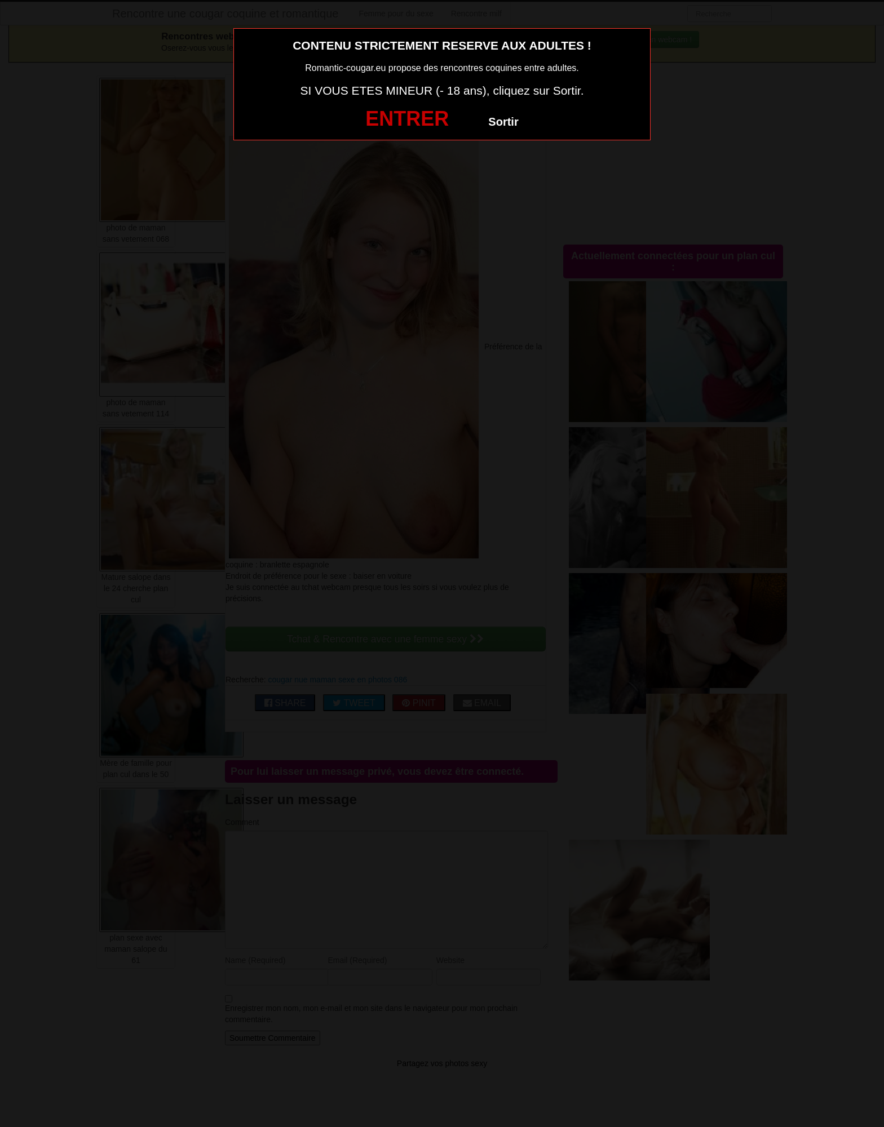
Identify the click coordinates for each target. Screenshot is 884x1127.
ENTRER (407, 118)
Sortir (503, 122)
